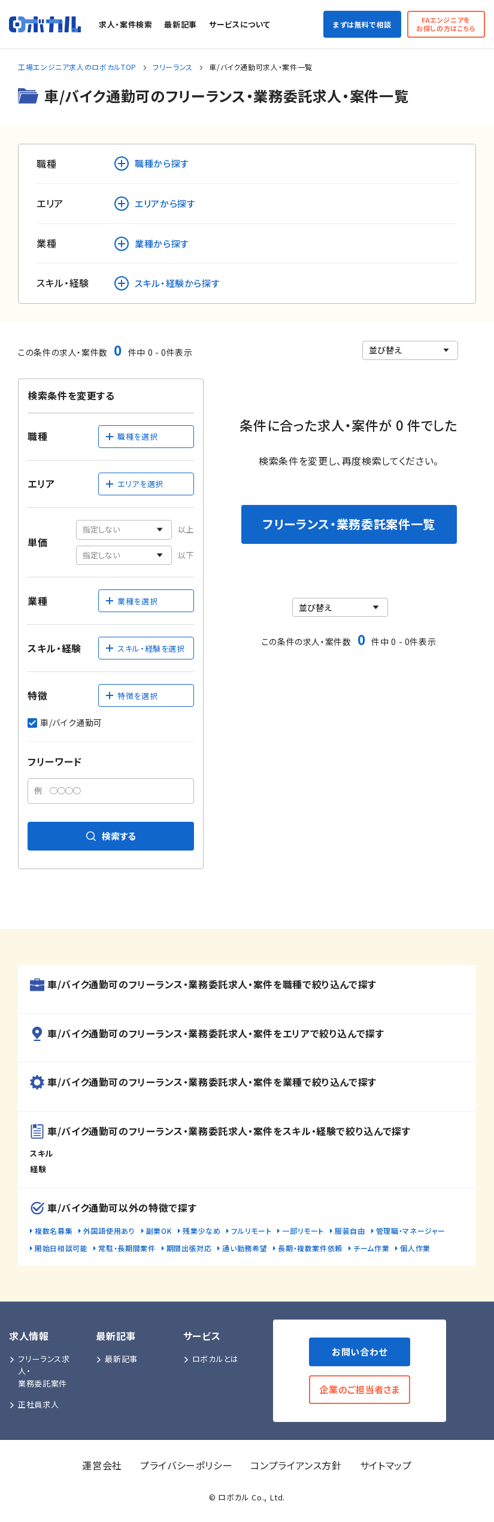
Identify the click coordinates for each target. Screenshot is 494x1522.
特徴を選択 (131, 695)
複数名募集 (53, 1231)
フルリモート (251, 1231)
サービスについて (239, 24)
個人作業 (415, 1248)
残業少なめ (201, 1231)
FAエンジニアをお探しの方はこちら (446, 23)
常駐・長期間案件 (126, 1248)
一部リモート (303, 1231)
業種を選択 (131, 601)
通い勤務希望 (244, 1248)
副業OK (159, 1231)
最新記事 (180, 24)
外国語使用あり (109, 1231)
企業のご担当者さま (359, 1389)
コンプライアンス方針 (295, 1465)
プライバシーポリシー (186, 1465)
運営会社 (102, 1465)
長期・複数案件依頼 (310, 1248)
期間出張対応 (189, 1248)
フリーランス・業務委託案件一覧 (348, 523)
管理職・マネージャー (410, 1231)
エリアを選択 (134, 483)
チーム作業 (371, 1248)
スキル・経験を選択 (145, 648)
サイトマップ (386, 1465)
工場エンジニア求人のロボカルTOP (77, 67)
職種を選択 (131, 436)
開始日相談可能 (61, 1248)
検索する (111, 836)
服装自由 (350, 1231)
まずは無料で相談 (362, 24)
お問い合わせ (359, 1351)
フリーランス (173, 67)
